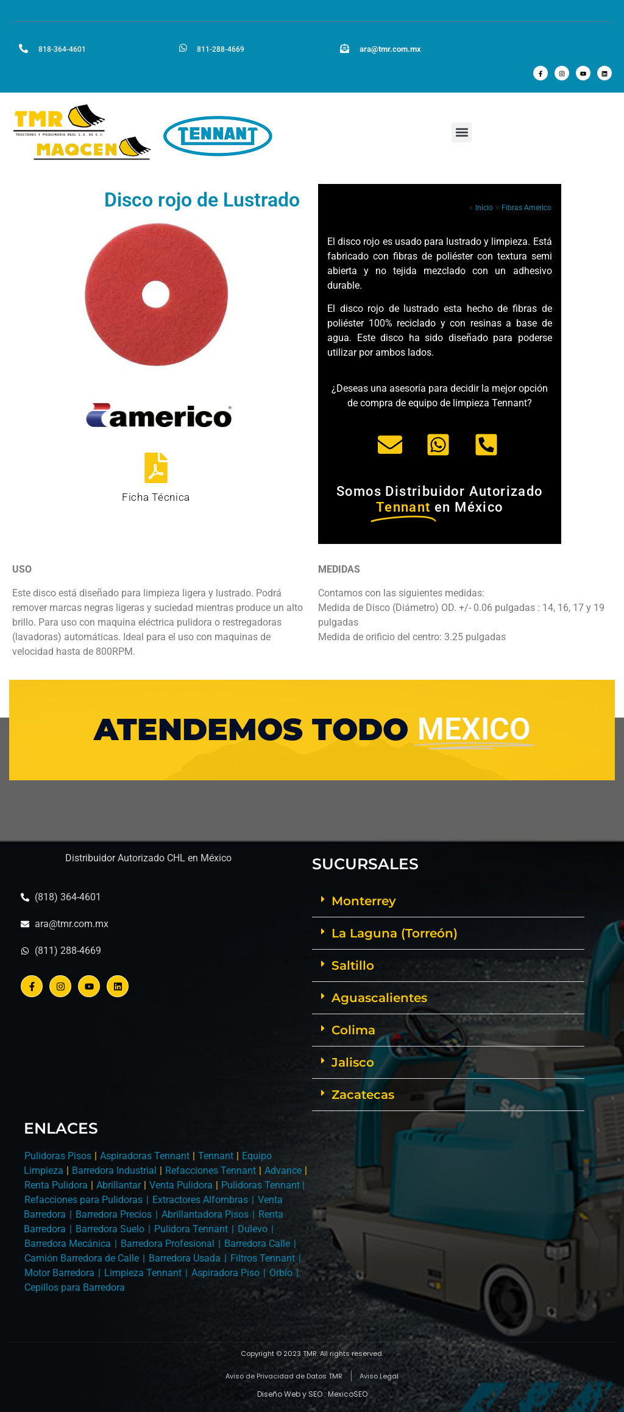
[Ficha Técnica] (156, 467)
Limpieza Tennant (143, 1273)
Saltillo (353, 965)
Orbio (280, 1273)
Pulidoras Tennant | (263, 1185)
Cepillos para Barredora (74, 1287)
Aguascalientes (379, 997)
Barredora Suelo (110, 1229)
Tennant (215, 1156)
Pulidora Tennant (191, 1229)
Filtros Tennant (262, 1258)
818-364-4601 (62, 49)
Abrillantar (118, 1185)
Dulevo (253, 1229)
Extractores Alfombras (200, 1199)
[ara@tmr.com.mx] (344, 48)
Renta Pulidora (56, 1185)
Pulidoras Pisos (57, 1156)
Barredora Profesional (167, 1243)
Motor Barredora (59, 1273)
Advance (283, 1170)
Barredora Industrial (114, 1170)
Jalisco (353, 1062)
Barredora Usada (185, 1258)
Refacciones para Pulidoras (83, 1199)
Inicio (484, 207)
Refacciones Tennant (210, 1170)
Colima (353, 1030)
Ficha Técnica (156, 497)
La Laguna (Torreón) (395, 933)
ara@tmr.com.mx (390, 49)
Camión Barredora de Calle (81, 1258)
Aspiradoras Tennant (145, 1156)
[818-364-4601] (23, 48)
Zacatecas (363, 1094)
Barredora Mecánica (67, 1243)
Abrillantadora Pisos (205, 1214)
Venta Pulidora (181, 1185)
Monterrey (364, 901)
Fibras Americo (526, 207)
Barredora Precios (114, 1214)
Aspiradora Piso (225, 1273)
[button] (462, 132)
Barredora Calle (257, 1243)
